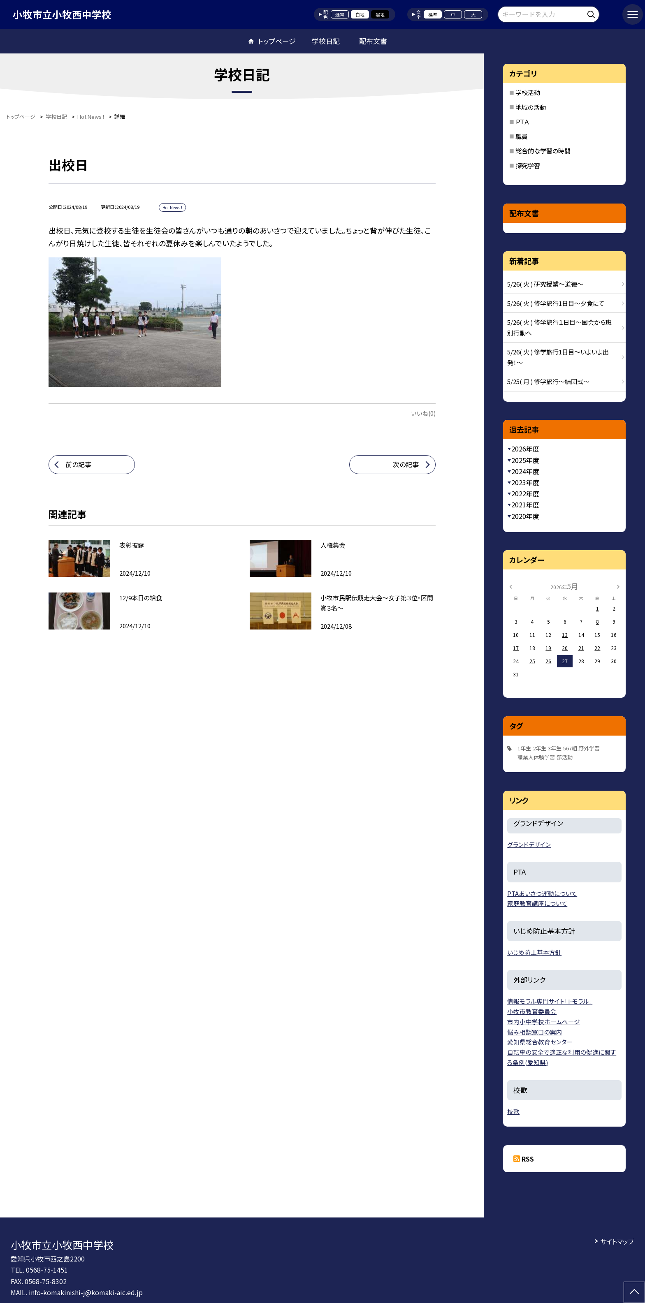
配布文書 (373, 41)
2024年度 (525, 471)
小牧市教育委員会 (532, 1011)
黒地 (380, 14)
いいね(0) (423, 413)
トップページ (277, 41)
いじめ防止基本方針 (534, 952)
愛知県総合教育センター (540, 1041)
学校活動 (527, 92)
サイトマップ (617, 1241)
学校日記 (326, 41)
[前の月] (510, 585)
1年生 (524, 748)
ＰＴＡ (522, 121)
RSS (528, 1159)
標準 (432, 14)
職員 (521, 136)
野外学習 (589, 748)
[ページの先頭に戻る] (634, 1292)
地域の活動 (530, 107)
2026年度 (525, 449)
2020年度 (525, 516)
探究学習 (527, 165)
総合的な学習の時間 (543, 150)
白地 (359, 14)
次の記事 (406, 464)
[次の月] (618, 585)
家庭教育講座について (537, 903)
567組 (570, 748)
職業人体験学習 (536, 757)
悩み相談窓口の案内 (534, 1032)
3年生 (554, 748)
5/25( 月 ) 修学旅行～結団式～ (548, 381)
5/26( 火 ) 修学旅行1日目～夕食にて (555, 303)
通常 (339, 14)
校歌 (513, 1111)
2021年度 (525, 504)
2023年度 (525, 482)
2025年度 (525, 460)
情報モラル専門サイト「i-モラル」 (549, 1001)
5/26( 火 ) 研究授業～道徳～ (545, 284)
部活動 (565, 757)
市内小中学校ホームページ (543, 1021)
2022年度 (525, 493)
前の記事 (78, 464)
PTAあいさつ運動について (542, 893)
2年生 (539, 748)
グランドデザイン (529, 844)
